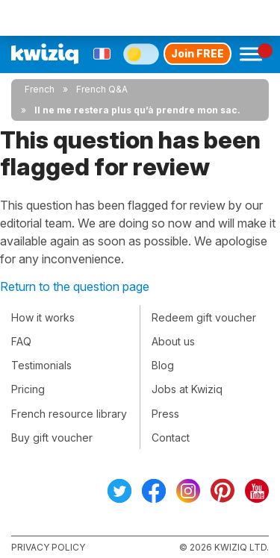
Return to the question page (74, 286)
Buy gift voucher (52, 437)
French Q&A (102, 89)
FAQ (21, 341)
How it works (43, 317)
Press (165, 413)
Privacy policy (48, 547)
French (40, 89)
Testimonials (41, 365)
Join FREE (197, 53)
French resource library (69, 413)
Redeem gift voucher (204, 317)
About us (173, 341)
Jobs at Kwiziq (187, 389)
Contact (171, 437)
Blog (163, 365)
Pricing (28, 389)
